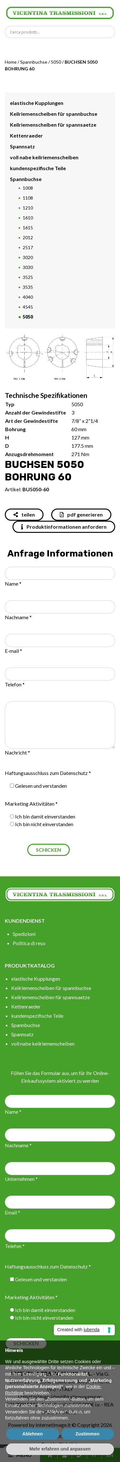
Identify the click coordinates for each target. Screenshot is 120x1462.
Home (11, 62)
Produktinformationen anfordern (64, 527)
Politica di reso (29, 943)
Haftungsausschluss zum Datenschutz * (48, 773)
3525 (28, 277)
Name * (13, 584)
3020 (28, 257)
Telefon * (15, 684)
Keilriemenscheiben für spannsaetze (53, 125)
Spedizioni (24, 934)
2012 (28, 237)
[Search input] (61, 32)
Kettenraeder (26, 135)
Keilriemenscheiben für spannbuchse (53, 114)
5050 (56, 62)
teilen (24, 514)
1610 (28, 217)
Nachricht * (17, 752)
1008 (28, 188)
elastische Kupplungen (36, 103)
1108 (28, 198)
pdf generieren (81, 514)
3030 (28, 267)
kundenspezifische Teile (38, 168)
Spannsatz (22, 146)
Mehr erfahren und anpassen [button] (60, 1448)
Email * (12, 1212)
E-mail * (13, 651)
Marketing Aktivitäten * (31, 804)
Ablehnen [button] (32, 1433)
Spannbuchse (33, 62)
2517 (28, 247)
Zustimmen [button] (88, 1433)
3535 (28, 287)
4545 (28, 307)
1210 (28, 207)
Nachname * (18, 617)
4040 (28, 297)
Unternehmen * (21, 1179)
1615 (28, 227)
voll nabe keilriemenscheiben (44, 157)
